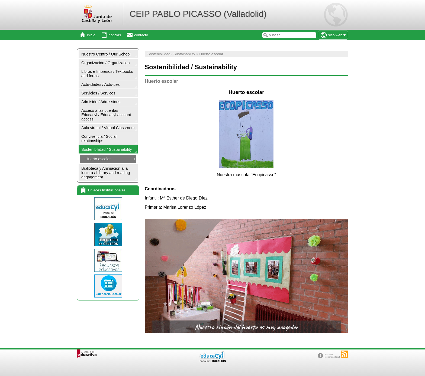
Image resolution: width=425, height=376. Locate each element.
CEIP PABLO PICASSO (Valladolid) (198, 14)
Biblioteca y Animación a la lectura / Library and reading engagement (105, 172)
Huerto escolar (98, 159)
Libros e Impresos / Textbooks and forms (107, 73)
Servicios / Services (98, 93)
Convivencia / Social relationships (99, 138)
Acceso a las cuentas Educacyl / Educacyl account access (106, 114)
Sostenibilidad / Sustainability (106, 149)
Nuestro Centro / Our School (106, 54)
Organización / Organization (105, 63)
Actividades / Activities (100, 84)
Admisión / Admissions (100, 102)
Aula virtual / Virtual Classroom (107, 128)
